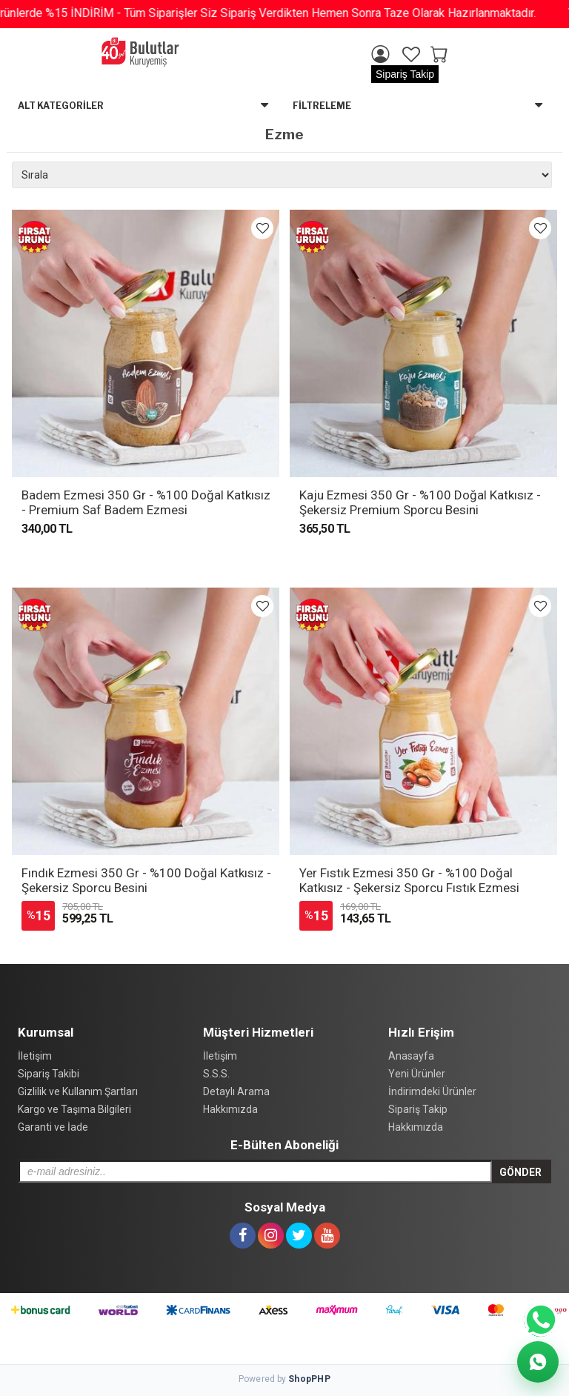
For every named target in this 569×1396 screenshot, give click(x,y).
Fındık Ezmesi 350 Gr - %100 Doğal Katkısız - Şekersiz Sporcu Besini (146, 880)
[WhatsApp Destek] (538, 1362)
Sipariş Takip (405, 74)
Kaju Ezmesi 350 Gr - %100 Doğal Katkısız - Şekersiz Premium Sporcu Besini (420, 502)
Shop (309, 1379)
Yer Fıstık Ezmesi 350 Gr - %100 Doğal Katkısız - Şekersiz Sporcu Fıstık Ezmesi (409, 880)
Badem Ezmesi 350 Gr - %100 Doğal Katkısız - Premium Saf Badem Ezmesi (145, 502)
